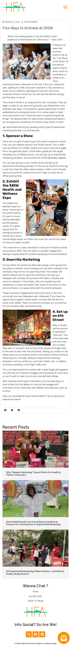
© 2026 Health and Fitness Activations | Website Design (35, 643)
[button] (65, 7)
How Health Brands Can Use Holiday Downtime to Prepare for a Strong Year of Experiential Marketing (33, 523)
